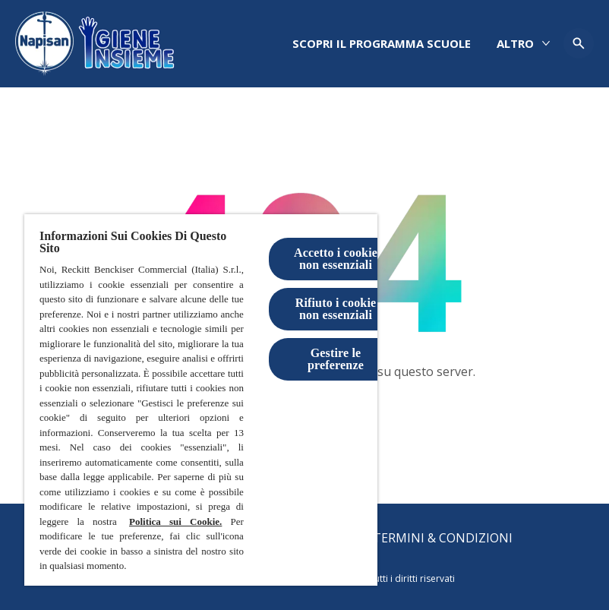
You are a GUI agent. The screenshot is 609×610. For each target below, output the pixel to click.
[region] (200, 400)
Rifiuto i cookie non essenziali (336, 308)
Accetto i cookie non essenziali (335, 258)
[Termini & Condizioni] (442, 538)
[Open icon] (578, 43)
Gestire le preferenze (336, 358)
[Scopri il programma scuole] (382, 43)
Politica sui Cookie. (175, 521)
